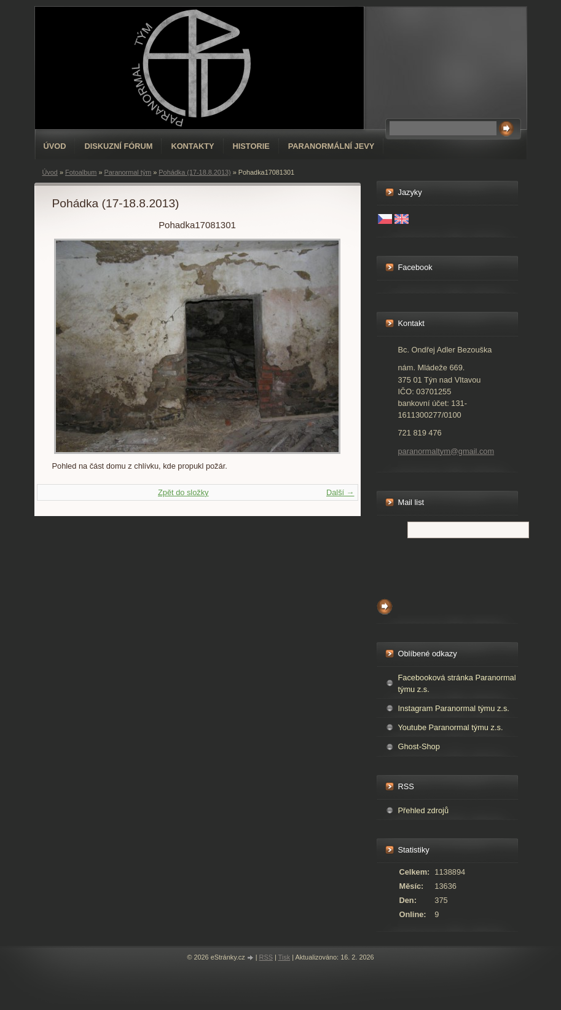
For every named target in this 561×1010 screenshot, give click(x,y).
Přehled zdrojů (423, 810)
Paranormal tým (127, 172)
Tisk (284, 957)
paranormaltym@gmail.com (446, 451)
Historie (251, 146)
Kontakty (192, 146)
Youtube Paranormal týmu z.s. (450, 727)
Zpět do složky (183, 492)
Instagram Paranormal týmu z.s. (453, 708)
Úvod (55, 146)
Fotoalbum (80, 172)
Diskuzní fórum (118, 146)
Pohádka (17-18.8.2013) (194, 172)
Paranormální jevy (331, 146)
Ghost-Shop (419, 746)
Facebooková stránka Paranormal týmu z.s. (457, 683)
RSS (266, 957)
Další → (340, 492)
